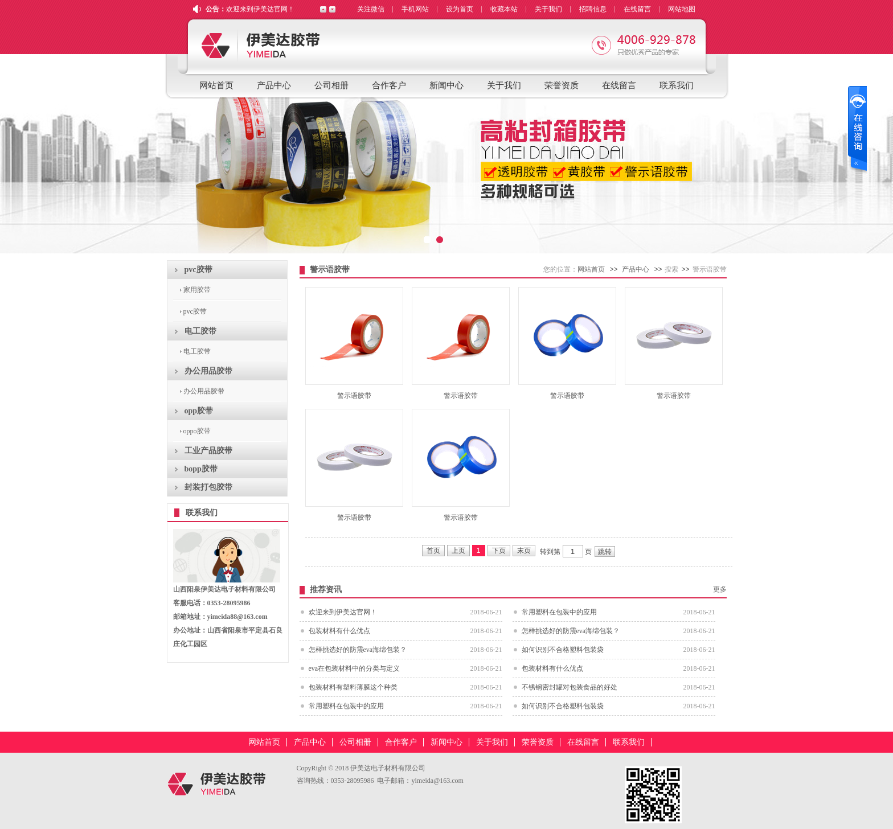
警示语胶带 (354, 396)
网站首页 (216, 85)
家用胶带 (197, 290)
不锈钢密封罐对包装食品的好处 (569, 687)
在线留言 (637, 9)
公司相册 (331, 85)
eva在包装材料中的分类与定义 (354, 668)
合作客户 (389, 85)
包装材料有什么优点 (339, 631)
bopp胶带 (201, 469)
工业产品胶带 (208, 450)
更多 (720, 589)
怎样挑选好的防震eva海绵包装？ (571, 631)
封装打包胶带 (208, 487)
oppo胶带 (197, 431)
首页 (433, 551)
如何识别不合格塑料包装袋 (563, 650)
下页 (499, 551)
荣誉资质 (561, 85)
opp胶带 (199, 411)
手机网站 (415, 9)
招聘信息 (593, 9)
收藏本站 (504, 9)
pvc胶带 (198, 269)
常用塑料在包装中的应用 (559, 612)
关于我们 (548, 9)
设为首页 (459, 9)
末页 (524, 551)
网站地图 (681, 9)
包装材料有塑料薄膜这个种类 (353, 687)
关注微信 (370, 9)
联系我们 (676, 85)
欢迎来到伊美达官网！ (260, 9)
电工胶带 (200, 331)
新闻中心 (446, 85)
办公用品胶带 (208, 371)
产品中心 (274, 85)
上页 (458, 551)
